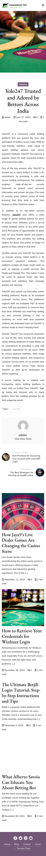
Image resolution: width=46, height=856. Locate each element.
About (7, 844)
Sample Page (23, 848)
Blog (16, 844)
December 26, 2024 (13, 670)
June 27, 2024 (22, 117)
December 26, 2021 (13, 816)
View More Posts (23, 438)
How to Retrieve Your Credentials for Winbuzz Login (22, 636)
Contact (27, 844)
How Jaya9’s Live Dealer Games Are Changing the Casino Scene (21, 542)
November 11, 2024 (13, 579)
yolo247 (16, 214)
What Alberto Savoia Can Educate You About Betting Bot (21, 782)
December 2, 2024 (13, 725)
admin (6, 117)
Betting (23, 84)
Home (38, 844)
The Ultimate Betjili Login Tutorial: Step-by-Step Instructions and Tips (21, 692)
